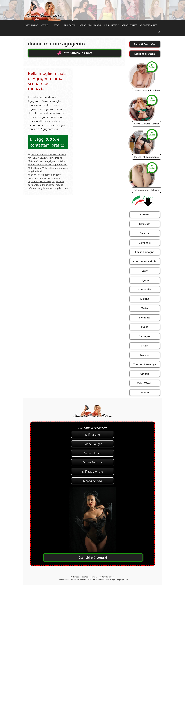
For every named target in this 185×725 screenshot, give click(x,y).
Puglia (144, 326)
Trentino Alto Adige (144, 364)
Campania (145, 242)
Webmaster (75, 577)
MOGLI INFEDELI (111, 25)
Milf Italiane (92, 434)
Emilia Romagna (144, 252)
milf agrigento (47, 184)
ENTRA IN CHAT (31, 25)
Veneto (145, 392)
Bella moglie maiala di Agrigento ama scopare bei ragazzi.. (47, 80)
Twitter (102, 577)
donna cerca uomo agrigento (46, 174)
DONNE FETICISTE (129, 25)
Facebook (110, 577)
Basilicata (144, 224)
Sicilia (144, 345)
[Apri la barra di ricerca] (159, 32)
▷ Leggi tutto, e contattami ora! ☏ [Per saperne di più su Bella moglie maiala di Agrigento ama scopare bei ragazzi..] (47, 142)
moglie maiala (45, 188)
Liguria (145, 280)
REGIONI (46, 25)
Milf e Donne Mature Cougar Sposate (47, 167)
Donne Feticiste (92, 462)
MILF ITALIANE (70, 25)
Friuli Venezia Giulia (144, 261)
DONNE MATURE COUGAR (90, 25)
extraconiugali (46, 181)
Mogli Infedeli (35, 171)
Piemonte (144, 317)
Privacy (94, 577)
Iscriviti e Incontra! (93, 557)
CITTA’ (58, 25)
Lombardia (144, 289)
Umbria (144, 373)
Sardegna (144, 336)
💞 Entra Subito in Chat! (74, 53)
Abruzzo (144, 214)
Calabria (144, 233)
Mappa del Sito (92, 481)
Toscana (144, 355)
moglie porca (61, 188)
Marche (144, 298)
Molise (145, 308)
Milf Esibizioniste (92, 471)
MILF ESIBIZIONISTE (148, 25)
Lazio (145, 270)
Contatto (85, 577)
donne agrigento (37, 178)
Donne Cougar (92, 444)
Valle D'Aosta (144, 383)
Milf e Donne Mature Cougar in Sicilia (47, 164)
